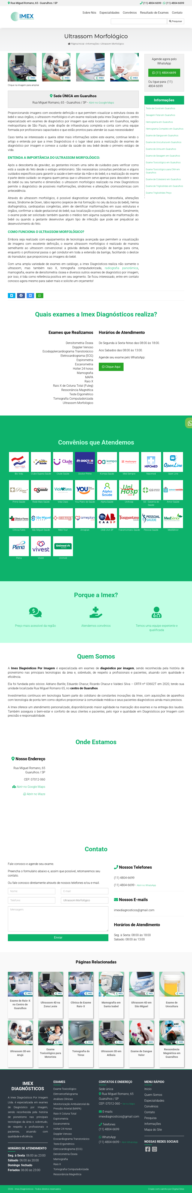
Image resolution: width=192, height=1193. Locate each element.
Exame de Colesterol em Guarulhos (163, 179)
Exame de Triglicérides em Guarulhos (164, 186)
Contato (177, 12)
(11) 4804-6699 (173, 2)
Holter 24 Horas (62, 1128)
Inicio (148, 1089)
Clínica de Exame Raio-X (81, 1004)
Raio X (57, 1164)
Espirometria (60, 1118)
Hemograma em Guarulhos (159, 122)
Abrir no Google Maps (101, 102)
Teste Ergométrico (63, 1143)
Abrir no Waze (35, 794)
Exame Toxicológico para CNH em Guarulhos (163, 171)
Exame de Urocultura (172, 1004)
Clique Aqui (111, 367)
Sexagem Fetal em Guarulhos (160, 115)
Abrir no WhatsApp (146, 885)
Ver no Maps (128, 1104)
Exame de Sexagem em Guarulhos (163, 155)
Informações (92, 44)
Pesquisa (150, 1118)
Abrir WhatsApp (130, 1142)
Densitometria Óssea (65, 1154)
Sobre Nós (89, 12)
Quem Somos (153, 1095)
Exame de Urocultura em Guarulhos (163, 142)
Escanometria (61, 1123)
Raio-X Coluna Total (64, 1113)
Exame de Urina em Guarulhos (161, 149)
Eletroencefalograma (65, 1093)
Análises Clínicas (63, 1099)
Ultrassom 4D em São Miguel (141, 1004)
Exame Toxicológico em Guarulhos (163, 162)
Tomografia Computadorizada (71, 1169)
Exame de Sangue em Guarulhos (162, 135)
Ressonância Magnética (67, 1174)
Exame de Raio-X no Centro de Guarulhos (20, 1004)
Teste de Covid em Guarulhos (160, 108)
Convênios (130, 12)
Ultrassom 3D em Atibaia (111, 1053)
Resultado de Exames (154, 12)
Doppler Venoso (62, 1133)
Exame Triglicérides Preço (159, 193)
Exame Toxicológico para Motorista (50, 1053)
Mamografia (60, 1159)
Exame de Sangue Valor (141, 1053)
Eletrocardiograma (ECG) (67, 1148)
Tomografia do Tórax (81, 1053)
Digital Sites (178, 1189)
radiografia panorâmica (121, 268)
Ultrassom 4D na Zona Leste (50, 1004)
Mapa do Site (153, 1129)
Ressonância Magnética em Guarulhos (171, 1053)
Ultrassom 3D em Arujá (20, 1053)
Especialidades (109, 12)
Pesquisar (175, 21)
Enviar (58, 937)
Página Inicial (76, 44)
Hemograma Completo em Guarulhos (164, 129)
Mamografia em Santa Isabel (111, 1004)
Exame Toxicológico (64, 1088)
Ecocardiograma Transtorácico (71, 1138)
